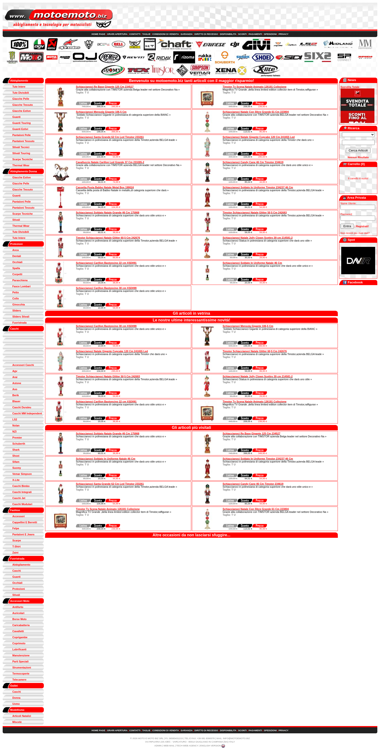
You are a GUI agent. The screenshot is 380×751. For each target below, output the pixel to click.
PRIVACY (283, 34)
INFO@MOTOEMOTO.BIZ (236, 738)
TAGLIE (146, 34)
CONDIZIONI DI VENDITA (165, 34)
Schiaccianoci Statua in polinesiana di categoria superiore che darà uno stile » (267, 240)
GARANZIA (187, 34)
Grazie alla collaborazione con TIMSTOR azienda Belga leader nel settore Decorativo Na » (128, 89)
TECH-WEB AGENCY (187, 745)
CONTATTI (135, 34)
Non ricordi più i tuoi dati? (355, 233)
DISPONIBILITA (228, 34)
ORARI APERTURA (117, 34)
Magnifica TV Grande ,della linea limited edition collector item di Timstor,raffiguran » (270, 89)
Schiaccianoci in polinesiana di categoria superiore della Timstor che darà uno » (268, 139)
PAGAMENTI (255, 34)
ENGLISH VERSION (213, 745)
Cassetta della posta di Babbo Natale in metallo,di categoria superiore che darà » (122, 190)
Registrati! (362, 226)
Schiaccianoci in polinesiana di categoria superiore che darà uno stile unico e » (268, 165)
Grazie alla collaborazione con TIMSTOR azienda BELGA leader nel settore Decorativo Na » (275, 114)
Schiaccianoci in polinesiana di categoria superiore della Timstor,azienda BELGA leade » (126, 139)
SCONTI (242, 34)
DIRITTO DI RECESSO (206, 34)
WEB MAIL (168, 745)
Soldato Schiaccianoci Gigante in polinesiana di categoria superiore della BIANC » (123, 114)
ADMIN (158, 745)
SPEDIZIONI (270, 34)
